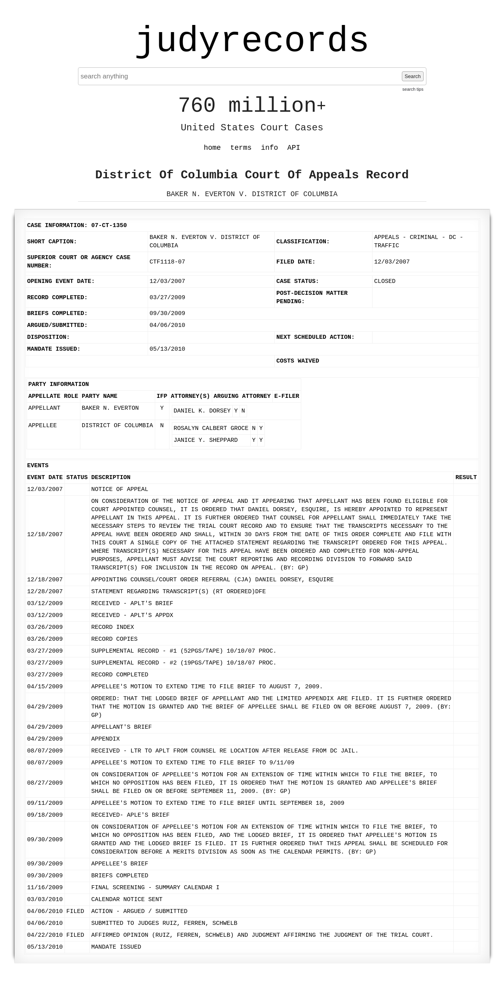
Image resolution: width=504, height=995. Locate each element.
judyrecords (251, 41)
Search (413, 76)
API (293, 148)
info (269, 148)
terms (241, 148)
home (212, 148)
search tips (412, 89)
